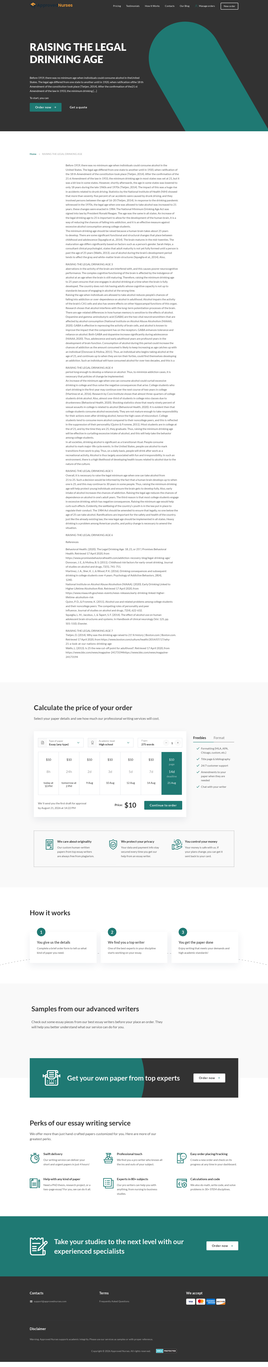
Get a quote (78, 112)
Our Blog (184, 11)
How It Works (152, 11)
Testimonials (132, 11)
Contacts (170, 11)
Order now (43, 112)
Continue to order (163, 810)
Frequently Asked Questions (114, 1306)
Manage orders (207, 11)
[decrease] (166, 748)
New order (229, 11)
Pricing (117, 11)
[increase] (178, 748)
